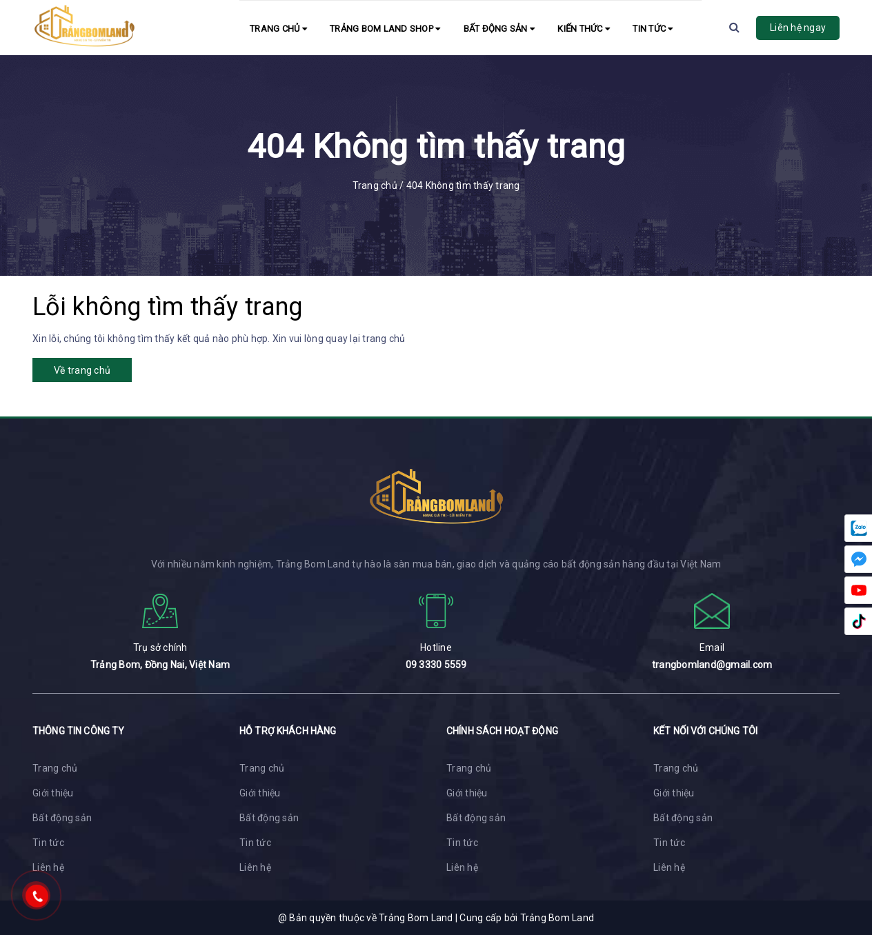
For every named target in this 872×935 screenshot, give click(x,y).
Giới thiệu (53, 792)
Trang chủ (278, 28)
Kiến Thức (583, 28)
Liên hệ (48, 867)
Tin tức (653, 28)
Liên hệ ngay (798, 27)
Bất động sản (499, 28)
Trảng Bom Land (557, 917)
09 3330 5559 (436, 664)
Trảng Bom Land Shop (385, 28)
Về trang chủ (82, 370)
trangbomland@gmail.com (712, 664)
